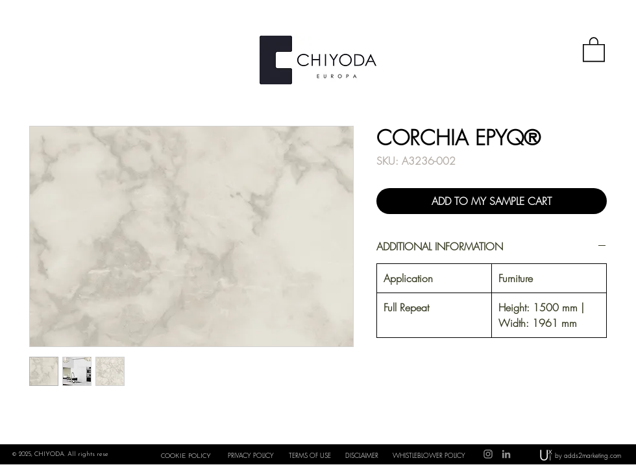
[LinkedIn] (506, 454)
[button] (594, 49)
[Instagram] (488, 454)
